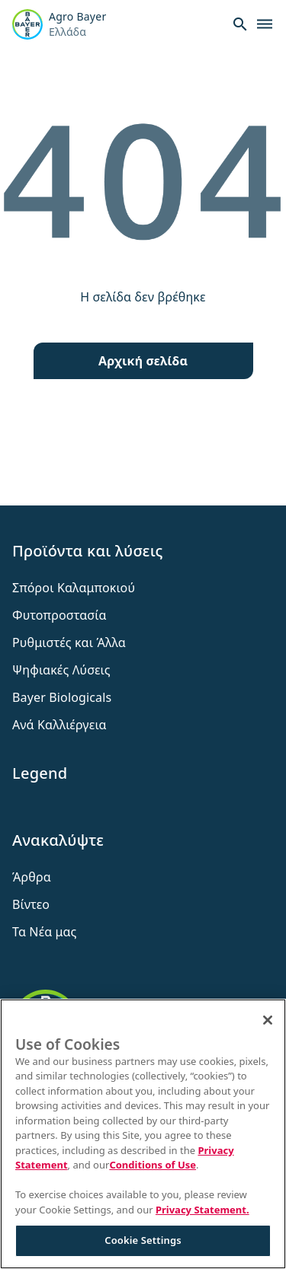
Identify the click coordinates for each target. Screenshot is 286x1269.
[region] (143, 1134)
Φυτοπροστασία (59, 615)
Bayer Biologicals (61, 697)
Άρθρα (31, 877)
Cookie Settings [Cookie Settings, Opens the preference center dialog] (142, 1240)
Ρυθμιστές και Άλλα (69, 642)
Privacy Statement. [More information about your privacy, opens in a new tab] (202, 1209)
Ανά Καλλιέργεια (59, 724)
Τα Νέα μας (44, 931)
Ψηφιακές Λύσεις (61, 670)
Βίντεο (31, 904)
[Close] (267, 1020)
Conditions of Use (152, 1165)
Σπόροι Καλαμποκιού (73, 587)
